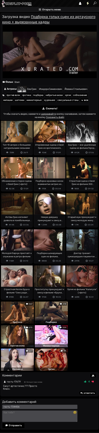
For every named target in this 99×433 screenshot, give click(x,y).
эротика (26, 95)
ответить (87, 368)
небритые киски (54, 95)
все (84, 100)
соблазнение (80, 95)
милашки (8, 100)
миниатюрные (34, 100)
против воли (13, 95)
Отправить (13, 400)
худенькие (49, 100)
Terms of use (17, 414)
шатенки (19, 100)
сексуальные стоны (68, 100)
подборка (38, 95)
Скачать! (49, 108)
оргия (68, 95)
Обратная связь (35, 414)
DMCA (6, 414)
